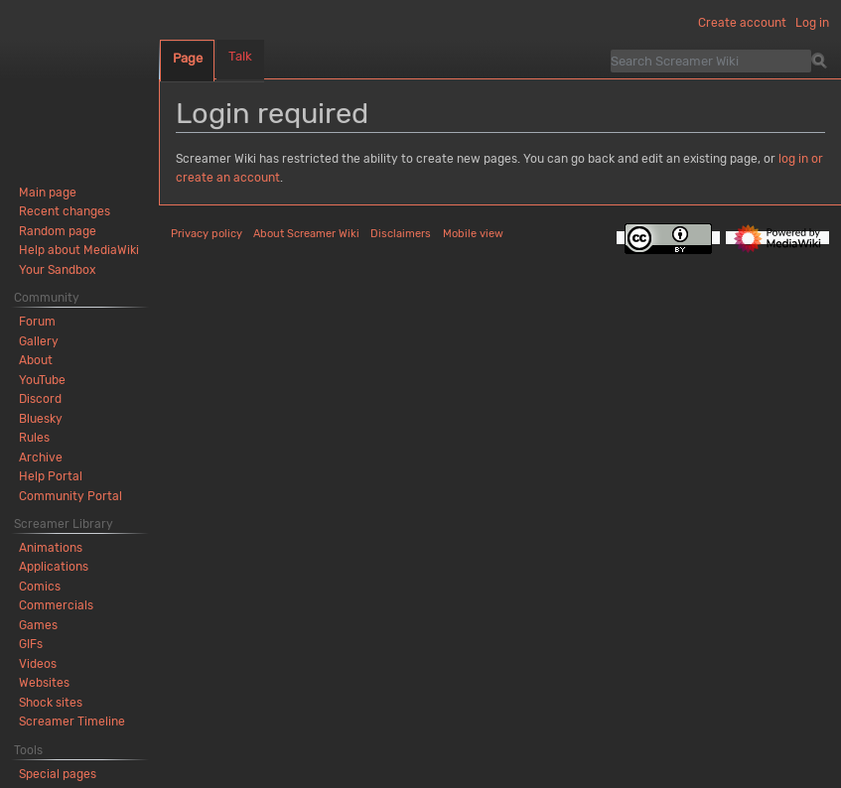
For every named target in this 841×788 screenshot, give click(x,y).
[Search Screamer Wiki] (711, 60)
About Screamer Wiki (306, 233)
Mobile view (473, 233)
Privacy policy (206, 233)
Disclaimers (400, 233)
